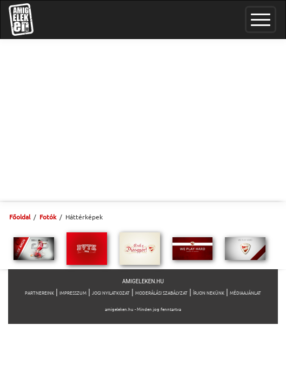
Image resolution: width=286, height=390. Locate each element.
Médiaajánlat (245, 292)
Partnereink (39, 292)
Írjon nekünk (208, 292)
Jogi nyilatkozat (111, 292)
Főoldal (19, 216)
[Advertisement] (143, 120)
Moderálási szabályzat (161, 292)
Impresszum (73, 292)
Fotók (47, 216)
